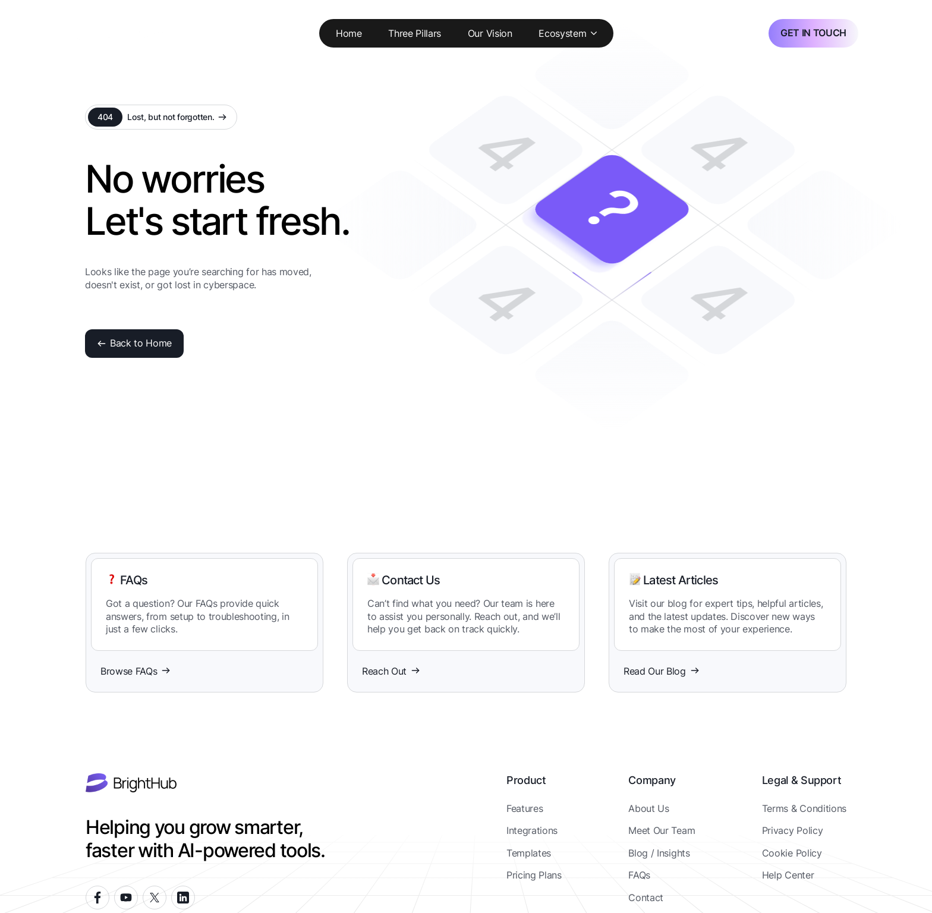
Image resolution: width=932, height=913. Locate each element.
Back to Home (134, 343)
